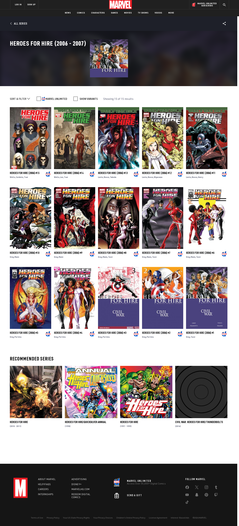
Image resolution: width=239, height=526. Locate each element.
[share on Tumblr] (216, 488)
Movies (128, 12)
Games (114, 12)
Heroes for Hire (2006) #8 (112, 276)
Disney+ (77, 484)
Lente (100, 200)
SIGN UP (31, 4)
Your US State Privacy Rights (76, 517)
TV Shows (143, 12)
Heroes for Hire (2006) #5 (24, 356)
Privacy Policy (53, 517)
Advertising (79, 479)
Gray (12, 280)
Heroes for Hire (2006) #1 (200, 356)
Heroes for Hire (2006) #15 (24, 196)
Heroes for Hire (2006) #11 (201, 196)
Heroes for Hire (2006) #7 (156, 276)
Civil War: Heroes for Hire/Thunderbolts (199, 445)
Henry (200, 200)
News (68, 12)
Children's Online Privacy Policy (130, 517)
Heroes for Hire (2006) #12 (156, 196)
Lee (61, 200)
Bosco (106, 200)
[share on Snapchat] (196, 495)
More (171, 12)
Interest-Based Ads (180, 517)
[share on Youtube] (187, 495)
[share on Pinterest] (206, 495)
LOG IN (18, 4)
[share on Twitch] (216, 495)
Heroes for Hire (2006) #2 (156, 356)
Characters (98, 12)
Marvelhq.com (81, 489)
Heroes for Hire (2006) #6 (200, 276)
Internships (45, 494)
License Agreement (158, 517)
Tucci (110, 280)
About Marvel (47, 479)
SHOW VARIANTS (89, 122)
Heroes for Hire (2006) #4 (68, 356)
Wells (12, 200)
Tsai (26, 200)
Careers (43, 489)
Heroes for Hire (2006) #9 (68, 276)
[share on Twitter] (196, 488)
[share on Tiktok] (187, 503)
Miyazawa (158, 200)
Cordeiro (19, 200)
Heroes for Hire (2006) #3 (112, 356)
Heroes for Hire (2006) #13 (112, 196)
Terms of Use (37, 517)
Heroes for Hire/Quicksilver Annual (85, 445)
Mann (17, 280)
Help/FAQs (44, 484)
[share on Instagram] (206, 488)
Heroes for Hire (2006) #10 (24, 276)
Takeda (113, 200)
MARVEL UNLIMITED (56, 122)
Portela (18, 360)
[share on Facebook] (187, 488)
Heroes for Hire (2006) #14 (68, 196)
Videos (158, 12)
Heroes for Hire (19, 445)
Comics (81, 12)
